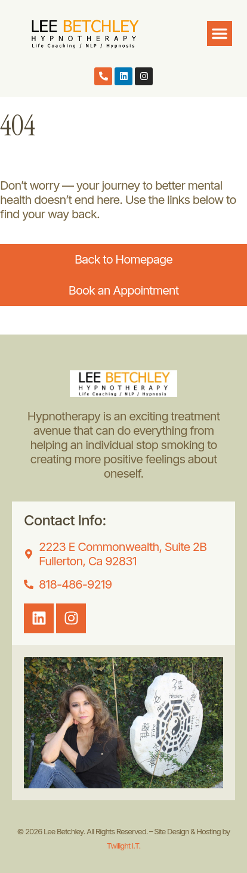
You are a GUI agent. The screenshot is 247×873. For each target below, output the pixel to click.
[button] (219, 33)
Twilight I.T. (124, 845)
